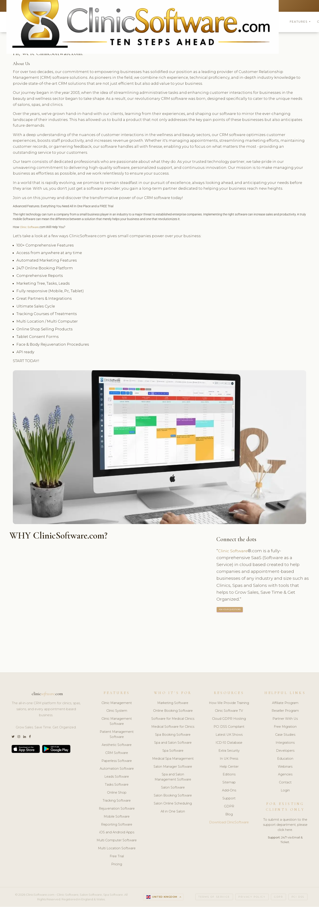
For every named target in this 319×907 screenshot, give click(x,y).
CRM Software (116, 753)
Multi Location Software (117, 849)
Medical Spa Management (173, 759)
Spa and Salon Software (173, 743)
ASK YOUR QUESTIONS (230, 610)
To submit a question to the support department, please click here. (285, 825)
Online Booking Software (173, 711)
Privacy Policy (251, 897)
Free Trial (117, 857)
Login (285, 791)
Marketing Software (172, 703)
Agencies (285, 775)
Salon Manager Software (173, 767)
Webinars (285, 767)
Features (300, 22)
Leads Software (116, 777)
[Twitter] (13, 737)
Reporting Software (116, 825)
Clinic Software (30, 227)
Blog (229, 815)
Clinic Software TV (229, 711)
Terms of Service (214, 897)
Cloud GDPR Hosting (229, 719)
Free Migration (285, 727)
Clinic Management (116, 703)
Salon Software (173, 788)
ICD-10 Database (229, 743)
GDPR (229, 807)
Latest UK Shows (229, 735)
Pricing (116, 865)
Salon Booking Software (173, 796)
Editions (229, 775)
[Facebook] (30, 737)
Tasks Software (116, 785)
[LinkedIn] (24, 737)
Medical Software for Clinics (172, 727)
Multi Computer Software (117, 841)
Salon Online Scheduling (173, 804)
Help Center (229, 767)
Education (285, 759)
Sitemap (229, 783)
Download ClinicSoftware (229, 823)
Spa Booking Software (173, 735)
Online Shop (116, 793)
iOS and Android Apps (116, 833)
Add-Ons (229, 791)
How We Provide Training (229, 703)
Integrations (285, 743)
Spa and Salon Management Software (173, 777)
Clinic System (116, 711)
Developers (285, 751)
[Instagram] (19, 737)
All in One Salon (173, 812)
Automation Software (117, 769)
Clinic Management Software (116, 721)
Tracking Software (117, 801)
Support (228, 799)
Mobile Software (117, 817)
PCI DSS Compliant (229, 727)
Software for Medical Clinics (172, 719)
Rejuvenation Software (117, 809)
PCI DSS (298, 897)
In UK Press (229, 759)
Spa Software (172, 751)
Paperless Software (116, 761)
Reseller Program (285, 711)
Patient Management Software (117, 734)
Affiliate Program (285, 703)
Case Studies (285, 735)
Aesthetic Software (117, 745)
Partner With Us (285, 719)
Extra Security (229, 751)
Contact (285, 783)
